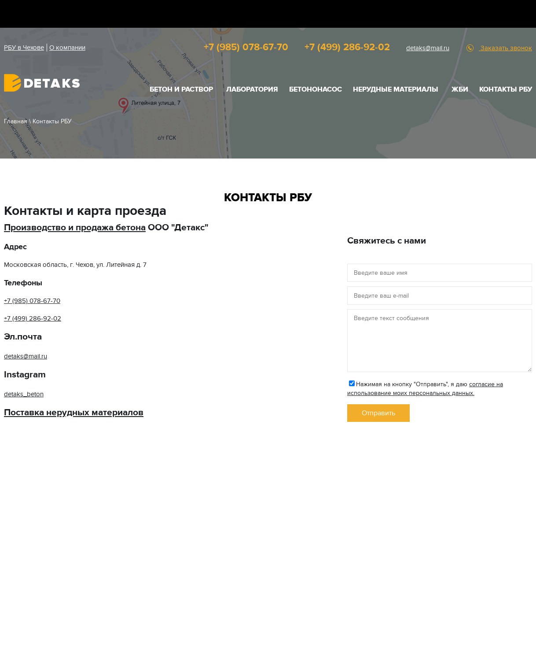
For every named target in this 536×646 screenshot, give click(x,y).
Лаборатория (252, 89)
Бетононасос (315, 89)
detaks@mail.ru (427, 48)
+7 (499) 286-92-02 (347, 47)
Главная (15, 121)
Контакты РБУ (505, 89)
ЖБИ (460, 89)
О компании (67, 48)
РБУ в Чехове (24, 48)
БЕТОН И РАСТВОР (181, 89)
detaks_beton (24, 394)
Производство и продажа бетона (75, 227)
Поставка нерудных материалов (73, 412)
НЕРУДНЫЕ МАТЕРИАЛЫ (395, 89)
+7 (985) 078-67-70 (246, 47)
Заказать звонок (505, 48)
